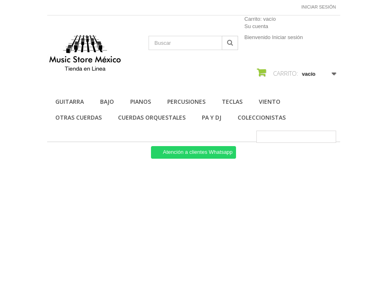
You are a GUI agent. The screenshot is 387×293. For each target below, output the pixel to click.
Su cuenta (256, 26)
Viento (269, 101)
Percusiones (186, 101)
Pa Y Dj (211, 117)
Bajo (107, 101)
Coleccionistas (262, 117)
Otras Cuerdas (78, 117)
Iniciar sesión (319, 6)
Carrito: (259, 19)
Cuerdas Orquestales (152, 117)
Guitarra (69, 101)
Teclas (232, 101)
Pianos (140, 101)
